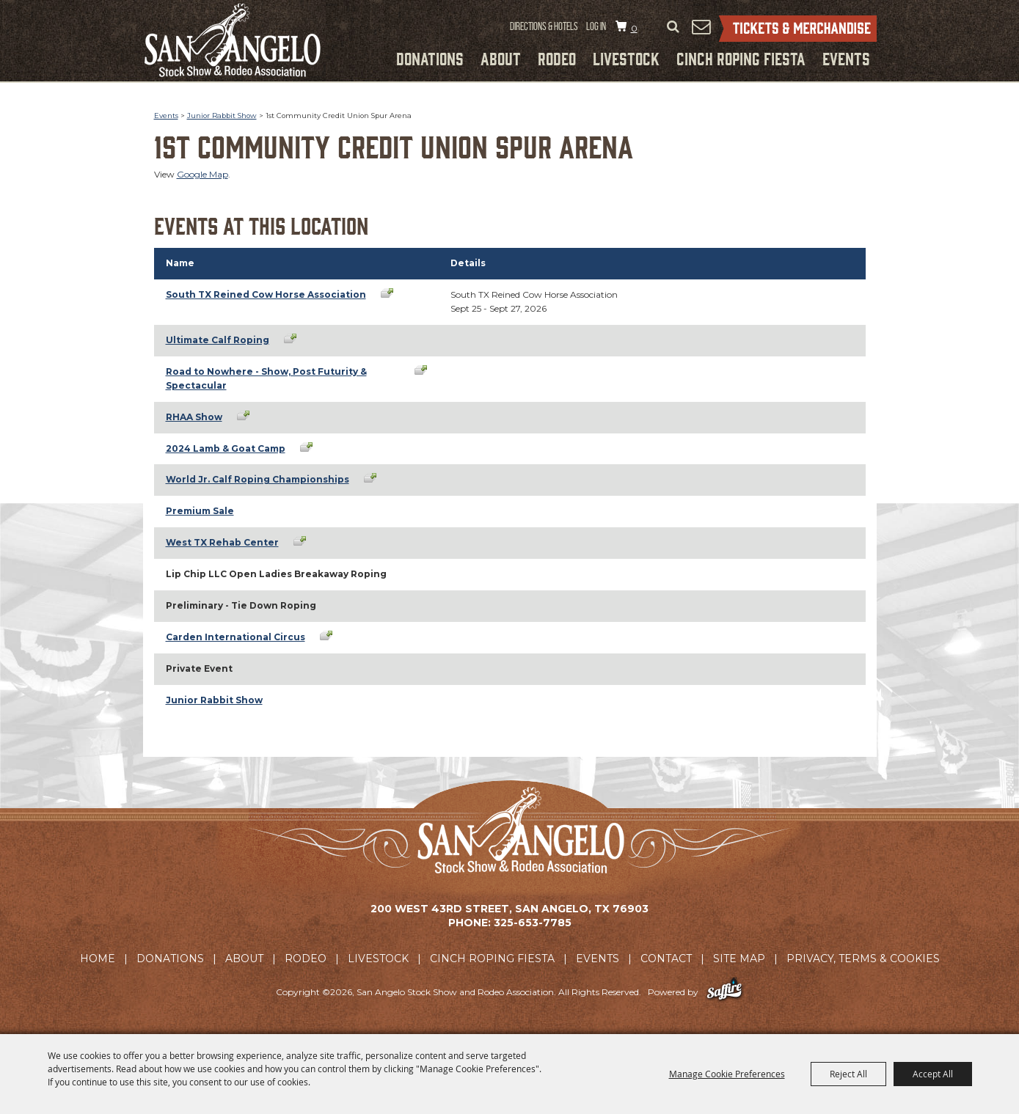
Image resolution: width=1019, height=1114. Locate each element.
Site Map (739, 958)
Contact (666, 958)
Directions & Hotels (544, 26)
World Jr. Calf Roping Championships (257, 479)
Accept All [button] (933, 1074)
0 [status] (634, 28)
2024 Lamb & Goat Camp (225, 448)
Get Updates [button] (701, 26)
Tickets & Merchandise (798, 28)
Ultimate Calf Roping (217, 339)
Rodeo (557, 58)
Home (97, 958)
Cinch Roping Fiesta (741, 58)
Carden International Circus (235, 636)
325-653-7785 (532, 922)
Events (846, 58)
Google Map (202, 174)
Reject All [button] (848, 1074)
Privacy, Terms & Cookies (863, 958)
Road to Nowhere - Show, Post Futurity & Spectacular (266, 378)
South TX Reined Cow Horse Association (266, 294)
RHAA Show (194, 416)
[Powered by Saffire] (724, 991)
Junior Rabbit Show (222, 115)
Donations (430, 58)
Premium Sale (200, 510)
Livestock (626, 58)
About (501, 58)
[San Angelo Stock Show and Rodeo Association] (233, 40)
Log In (596, 26)
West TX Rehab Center (222, 542)
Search (673, 27)
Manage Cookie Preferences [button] (727, 1074)
